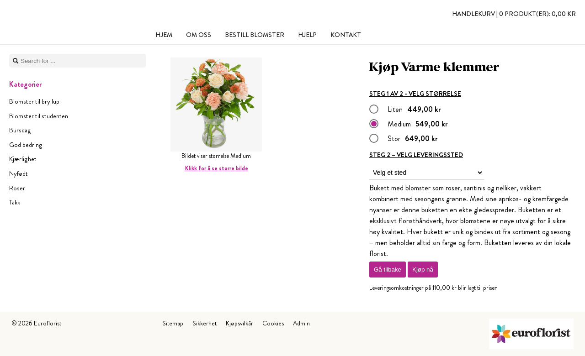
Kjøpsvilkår (239, 323)
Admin (301, 323)
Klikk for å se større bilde (216, 168)
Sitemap (172, 323)
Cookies (273, 323)
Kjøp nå (422, 269)
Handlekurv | (514, 13)
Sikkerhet (204, 323)
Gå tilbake (387, 269)
